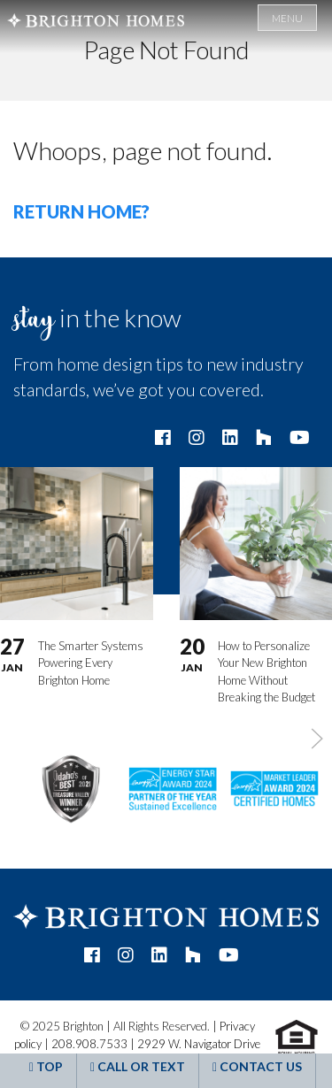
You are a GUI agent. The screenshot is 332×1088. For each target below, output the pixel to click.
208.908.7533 (89, 1044)
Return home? (81, 211)
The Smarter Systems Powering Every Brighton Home (90, 662)
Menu (287, 18)
